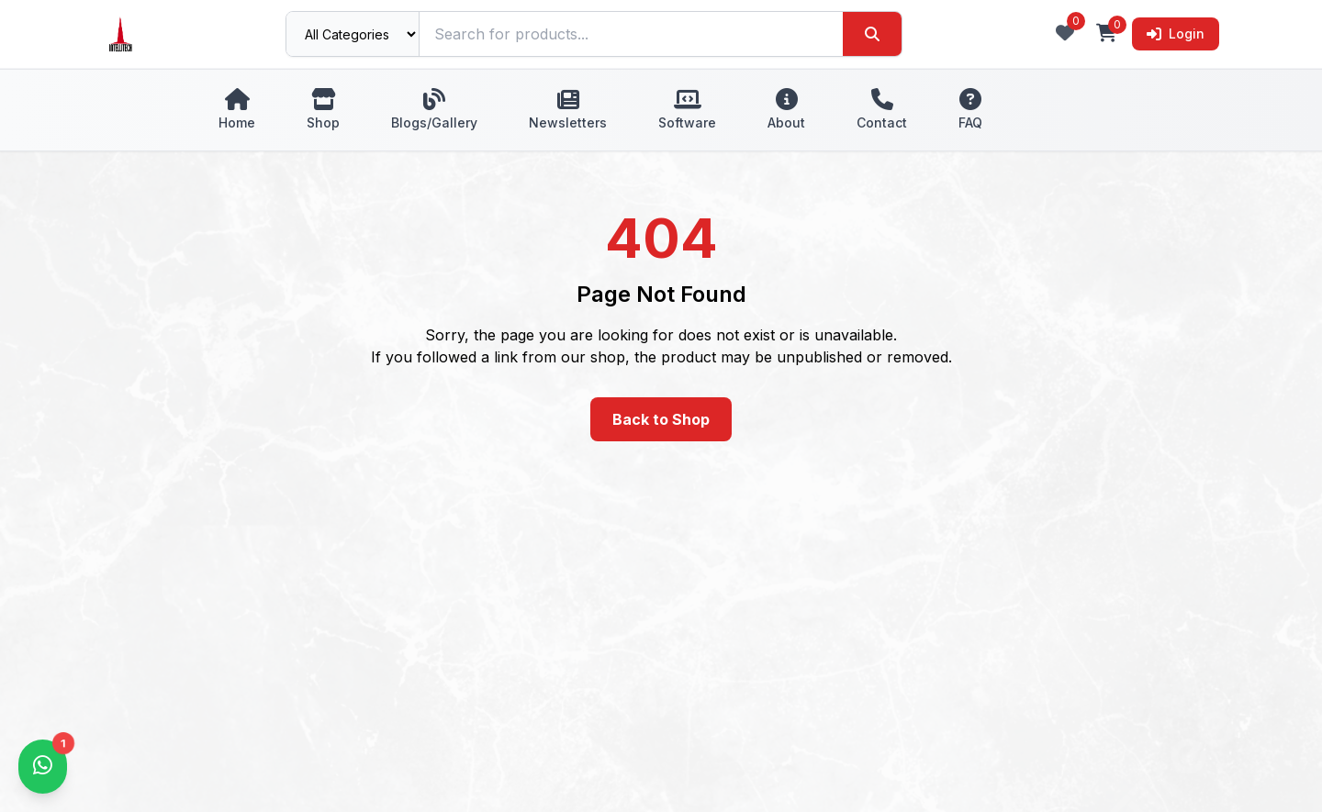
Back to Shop (661, 419)
